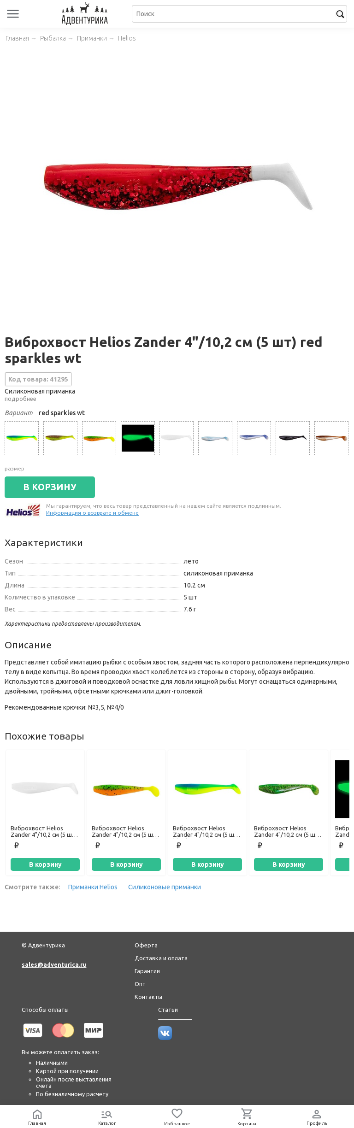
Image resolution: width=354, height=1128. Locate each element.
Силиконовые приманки (164, 887)
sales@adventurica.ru (54, 964)
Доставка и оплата (161, 958)
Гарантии (147, 971)
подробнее (20, 398)
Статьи (168, 1009)
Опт (140, 984)
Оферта (146, 945)
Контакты (148, 996)
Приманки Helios (93, 887)
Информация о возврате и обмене (92, 513)
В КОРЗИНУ (50, 487)
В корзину (45, 864)
